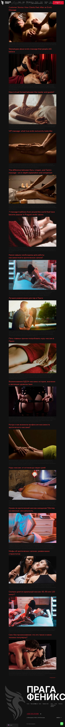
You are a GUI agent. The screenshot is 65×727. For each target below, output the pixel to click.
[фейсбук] (60, 717)
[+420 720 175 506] (40, 714)
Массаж (36, 2)
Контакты (51, 3)
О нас (46, 3)
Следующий (53, 677)
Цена (24, 2)
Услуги (19, 2)
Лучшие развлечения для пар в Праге (26, 298)
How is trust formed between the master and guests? (31, 92)
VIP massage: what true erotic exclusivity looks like (30, 131)
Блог (51, 2)
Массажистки (30, 2)
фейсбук (58, 717)
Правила (46, 2)
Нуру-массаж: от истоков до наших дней (27, 467)
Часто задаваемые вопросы (37, 3)
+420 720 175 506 (33, 714)
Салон (41, 2)
